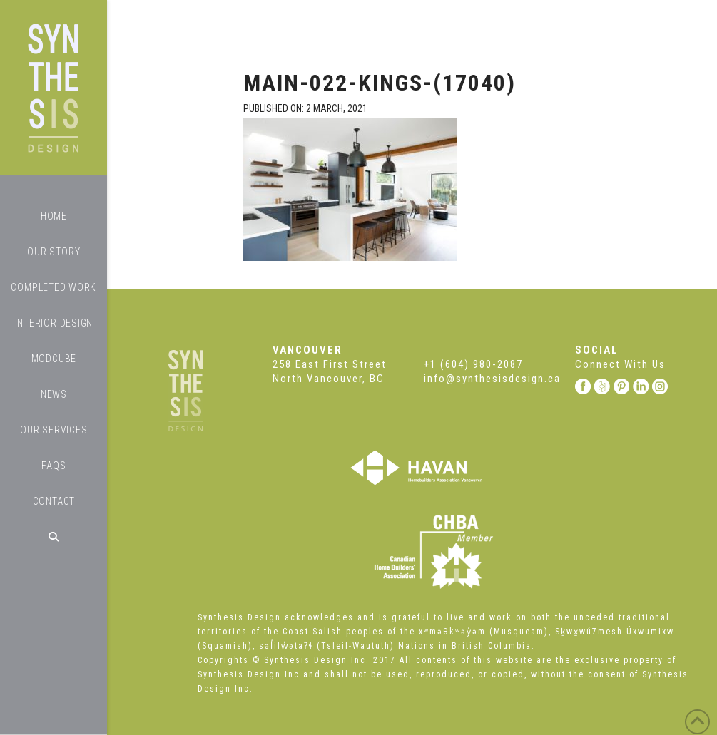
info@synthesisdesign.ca (492, 378)
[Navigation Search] (53, 537)
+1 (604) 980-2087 (473, 364)
